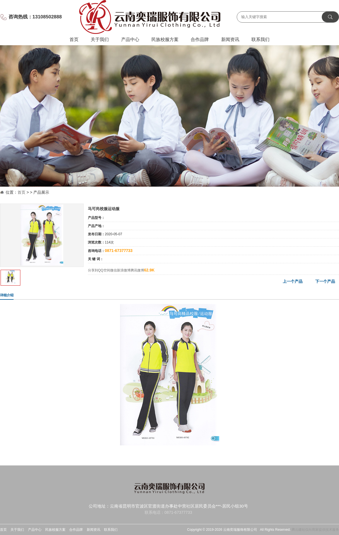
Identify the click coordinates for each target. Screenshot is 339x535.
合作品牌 (200, 39)
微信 (113, 270)
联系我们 (260, 39)
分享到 (93, 270)
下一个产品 (325, 281)
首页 (74, 39)
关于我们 (100, 39)
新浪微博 (124, 270)
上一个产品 (293, 281)
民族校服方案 (165, 39)
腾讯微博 (137, 270)
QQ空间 (104, 270)
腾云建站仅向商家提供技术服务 (315, 530)
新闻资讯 (230, 39)
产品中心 (130, 39)
